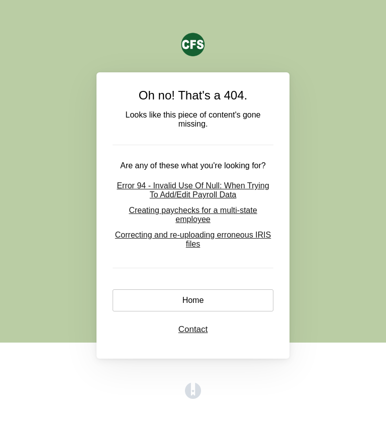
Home (193, 300)
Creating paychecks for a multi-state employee (193, 215)
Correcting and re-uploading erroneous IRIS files (193, 239)
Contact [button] (193, 329)
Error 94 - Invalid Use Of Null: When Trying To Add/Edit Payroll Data (193, 190)
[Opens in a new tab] (193, 396)
